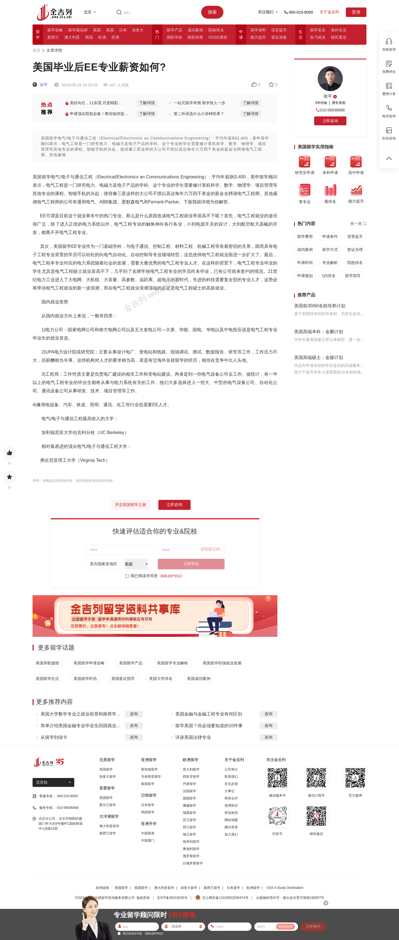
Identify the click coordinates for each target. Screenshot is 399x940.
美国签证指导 (123, 678)
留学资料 (258, 30)
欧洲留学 (253, 888)
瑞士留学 (189, 834)
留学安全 (318, 30)
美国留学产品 (130, 663)
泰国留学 (147, 784)
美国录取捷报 (47, 663)
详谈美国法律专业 (193, 737)
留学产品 (174, 30)
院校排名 (216, 30)
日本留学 (147, 805)
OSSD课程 (217, 37)
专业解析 (330, 262)
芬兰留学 (189, 820)
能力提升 (258, 37)
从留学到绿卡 (54, 737)
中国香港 (147, 833)
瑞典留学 (189, 813)
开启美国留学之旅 (130, 504)
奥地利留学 (191, 849)
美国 (110, 30)
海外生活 (338, 30)
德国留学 (189, 798)
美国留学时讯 (85, 678)
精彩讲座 (195, 37)
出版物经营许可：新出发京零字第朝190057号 (290, 898)
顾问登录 (231, 827)
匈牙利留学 (191, 842)
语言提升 (279, 30)
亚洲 (115, 37)
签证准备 (279, 37)
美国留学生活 (47, 678)
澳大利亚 (72, 37)
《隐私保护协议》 (171, 576)
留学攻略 (55, 30)
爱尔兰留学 (107, 805)
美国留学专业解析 (172, 663)
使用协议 (231, 805)
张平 (40, 85)
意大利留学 (191, 769)
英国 (97, 30)
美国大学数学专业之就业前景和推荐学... (80, 714)
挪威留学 (189, 805)
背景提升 (355, 236)
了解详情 (147, 103)
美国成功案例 (198, 678)
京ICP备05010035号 (172, 898)
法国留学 (189, 791)
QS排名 (329, 275)
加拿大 (138, 30)
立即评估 (191, 564)
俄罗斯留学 (191, 856)
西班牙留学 (191, 777)
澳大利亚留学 (109, 826)
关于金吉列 (329, 12)
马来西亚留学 (151, 777)
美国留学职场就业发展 (222, 663)
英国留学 (106, 798)
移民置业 (338, 37)
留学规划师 (78, 30)
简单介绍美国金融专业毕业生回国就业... (80, 725)
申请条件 (330, 236)
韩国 (89, 37)
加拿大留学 (107, 777)
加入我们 (231, 834)
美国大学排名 (161, 678)
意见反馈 (231, 784)
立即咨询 (174, 504)
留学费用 (305, 236)
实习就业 (318, 37)
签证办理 (355, 249)
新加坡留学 (149, 769)
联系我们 (231, 777)
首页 (36, 50)
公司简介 (231, 769)
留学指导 (353, 275)
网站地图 (231, 820)
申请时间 (305, 262)
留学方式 (330, 249)
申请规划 (305, 275)
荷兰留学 (189, 827)
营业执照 (231, 813)
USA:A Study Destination (285, 888)
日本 (123, 30)
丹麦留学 (189, 784)
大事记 (230, 791)
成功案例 (195, 30)
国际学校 (174, 37)
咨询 (134, 714)
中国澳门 (147, 840)
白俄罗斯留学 (193, 863)
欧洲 (102, 37)
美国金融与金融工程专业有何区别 (208, 714)
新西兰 (53, 37)
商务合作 (231, 798)
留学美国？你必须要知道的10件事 (209, 725)
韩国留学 (147, 812)
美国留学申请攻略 (89, 663)
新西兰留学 (107, 833)
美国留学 (106, 769)
